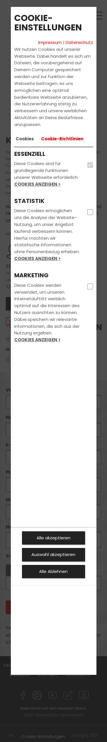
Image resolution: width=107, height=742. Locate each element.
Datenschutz (79, 42)
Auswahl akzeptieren (53, 554)
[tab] (24, 139)
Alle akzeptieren (53, 538)
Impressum (50, 42)
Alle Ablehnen (53, 571)
